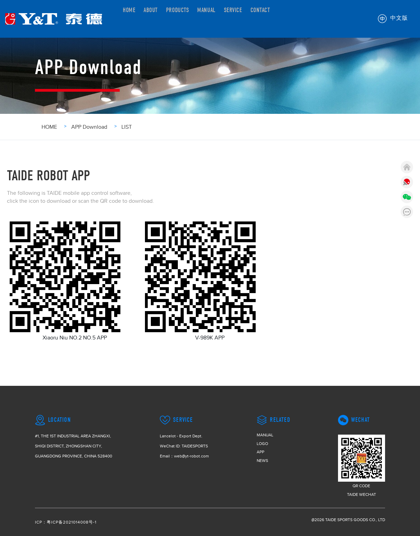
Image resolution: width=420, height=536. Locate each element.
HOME (130, 18)
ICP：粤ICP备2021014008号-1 (66, 522)
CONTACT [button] (289, 18)
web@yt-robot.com (191, 456)
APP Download (89, 127)
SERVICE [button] (256, 18)
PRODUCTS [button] (189, 18)
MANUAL (224, 18)
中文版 (393, 18)
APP (260, 451)
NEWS (262, 460)
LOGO (262, 443)
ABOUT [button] (156, 18)
